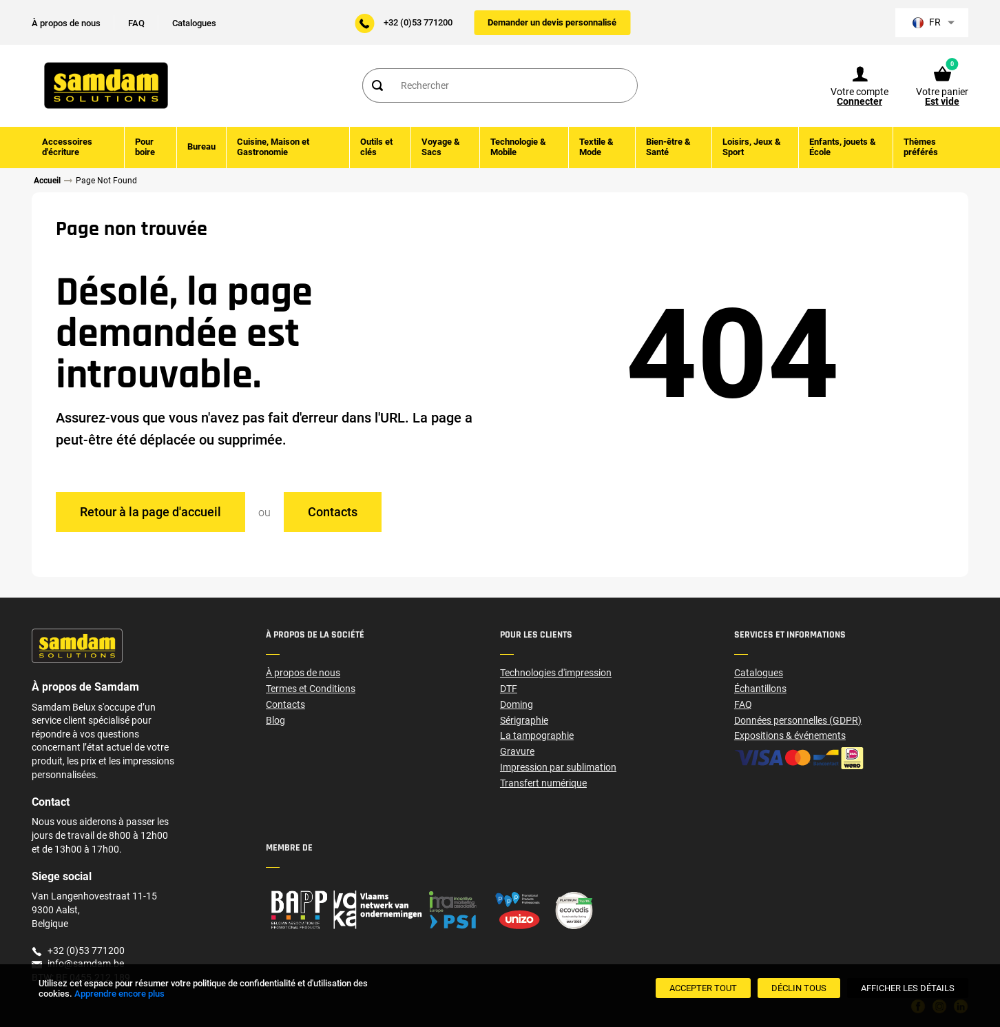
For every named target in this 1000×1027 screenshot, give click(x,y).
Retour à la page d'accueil (150, 511)
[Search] (376, 86)
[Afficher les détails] (907, 988)
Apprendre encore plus (119, 993)
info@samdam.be (86, 963)
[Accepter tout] (703, 988)
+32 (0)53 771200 (418, 22)
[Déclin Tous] (799, 988)
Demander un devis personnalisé (552, 22)
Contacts (332, 511)
